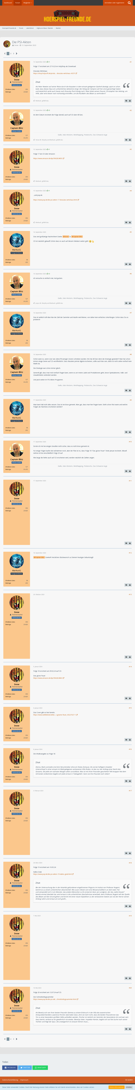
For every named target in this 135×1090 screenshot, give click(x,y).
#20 (130, 988)
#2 (131, 110)
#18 (130, 863)
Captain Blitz (77, 236)
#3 (131, 149)
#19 (130, 916)
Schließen (129, 1087)
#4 (131, 191)
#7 (131, 313)
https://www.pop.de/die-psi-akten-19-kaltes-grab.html (52, 874)
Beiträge (8, 92)
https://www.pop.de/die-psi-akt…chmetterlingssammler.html (54, 999)
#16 (130, 749)
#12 (130, 553)
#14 (130, 667)
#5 (131, 232)
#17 (130, 791)
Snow (16, 45)
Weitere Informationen (116, 1087)
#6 (131, 274)
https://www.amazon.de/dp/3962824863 (47, 678)
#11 (130, 481)
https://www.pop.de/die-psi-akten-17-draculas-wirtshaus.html (55, 200)
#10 (130, 442)
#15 (130, 708)
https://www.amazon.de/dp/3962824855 (47, 158)
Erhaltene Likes (10, 89)
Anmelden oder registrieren (114, 3)
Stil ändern (129, 1080)
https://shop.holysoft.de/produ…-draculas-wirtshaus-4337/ (54, 73)
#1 (131, 62)
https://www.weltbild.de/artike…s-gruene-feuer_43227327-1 (54, 715)
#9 (131, 400)
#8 (131, 354)
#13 (130, 594)
